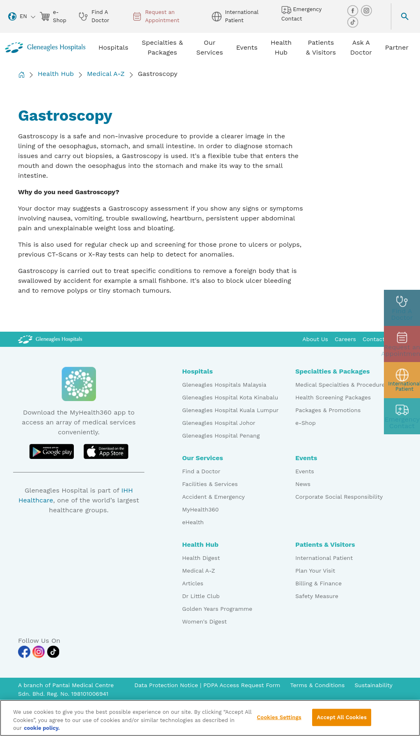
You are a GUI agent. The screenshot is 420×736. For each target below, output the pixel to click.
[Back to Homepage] (21, 74)
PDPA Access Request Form (242, 685)
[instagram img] (366, 10)
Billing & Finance (318, 583)
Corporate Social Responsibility (339, 496)
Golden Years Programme (217, 608)
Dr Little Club (201, 596)
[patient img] (402, 380)
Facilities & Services (210, 484)
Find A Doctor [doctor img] (93, 16)
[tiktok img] (352, 21)
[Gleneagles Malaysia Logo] (50, 339)
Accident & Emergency (213, 496)
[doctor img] (402, 308)
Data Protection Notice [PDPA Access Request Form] (167, 685)
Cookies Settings (279, 721)
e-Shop (305, 423)
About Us (315, 339)
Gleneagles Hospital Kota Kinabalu (230, 397)
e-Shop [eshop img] (53, 16)
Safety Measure (316, 596)
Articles (192, 583)
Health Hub (56, 74)
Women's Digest (204, 621)
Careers (345, 339)
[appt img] (402, 344)
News (302, 484)
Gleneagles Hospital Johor (219, 423)
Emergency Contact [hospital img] (301, 13)
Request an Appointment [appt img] (156, 16)
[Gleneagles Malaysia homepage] (45, 47)
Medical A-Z (106, 74)
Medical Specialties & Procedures (341, 384)
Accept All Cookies (341, 721)
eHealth (193, 522)
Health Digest (201, 558)
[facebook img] (353, 10)
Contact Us (378, 339)
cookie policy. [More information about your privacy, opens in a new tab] (42, 732)
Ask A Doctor (361, 47)
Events (304, 471)
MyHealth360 (200, 509)
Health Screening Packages (333, 397)
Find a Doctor (201, 471)
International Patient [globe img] (235, 16)
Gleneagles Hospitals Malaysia (224, 384)
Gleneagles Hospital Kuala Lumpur (230, 410)
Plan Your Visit (315, 570)
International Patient (324, 558)
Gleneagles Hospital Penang (221, 435)
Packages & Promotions (328, 410)
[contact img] (402, 416)
